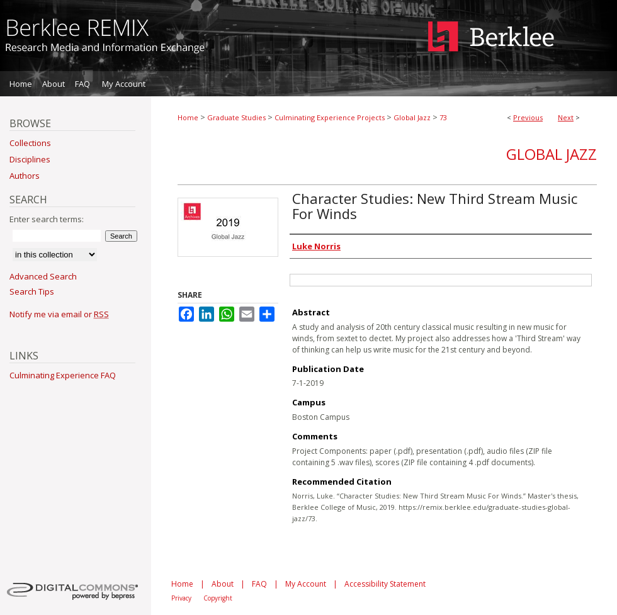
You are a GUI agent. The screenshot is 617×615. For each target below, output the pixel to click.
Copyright (217, 598)
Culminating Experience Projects (330, 117)
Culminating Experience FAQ (62, 375)
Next (566, 117)
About (223, 583)
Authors (24, 175)
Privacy (181, 598)
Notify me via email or (59, 314)
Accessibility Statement (385, 583)
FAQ (259, 583)
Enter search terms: (46, 219)
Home (188, 117)
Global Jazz (412, 117)
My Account (305, 583)
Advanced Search (43, 276)
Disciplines (29, 159)
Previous (528, 117)
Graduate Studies (236, 117)
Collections (30, 143)
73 (443, 117)
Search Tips (31, 291)
